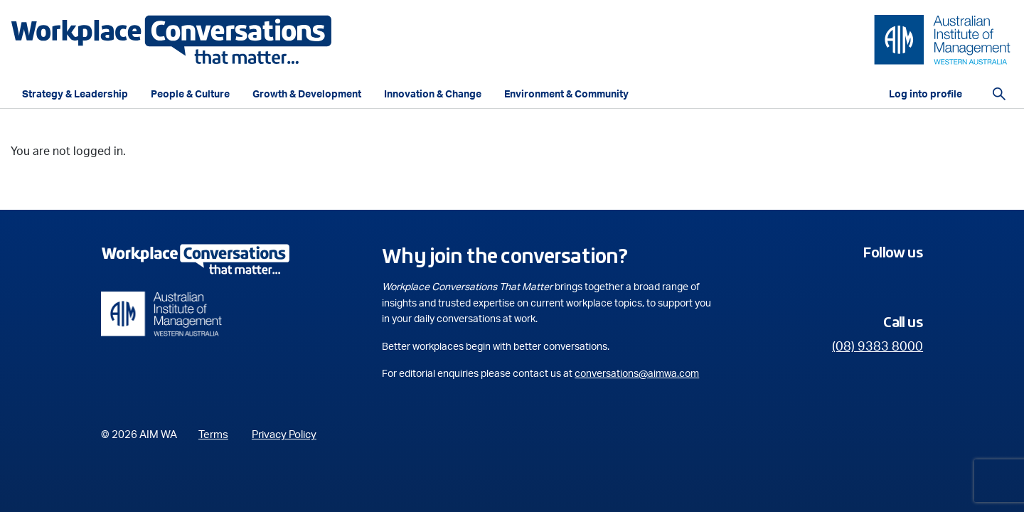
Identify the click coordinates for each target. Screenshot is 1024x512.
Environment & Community (566, 95)
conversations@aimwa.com (637, 374)
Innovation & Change (432, 95)
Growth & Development (306, 95)
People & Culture (190, 95)
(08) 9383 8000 (877, 347)
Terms (213, 435)
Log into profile (925, 95)
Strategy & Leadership (75, 95)
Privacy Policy (284, 435)
